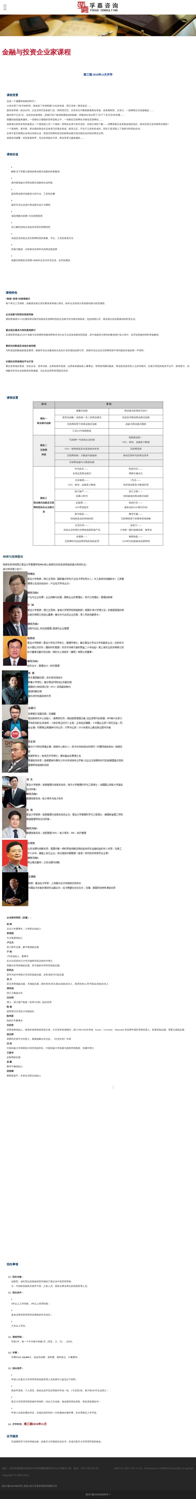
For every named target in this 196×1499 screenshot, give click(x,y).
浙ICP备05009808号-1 (98, 1494)
